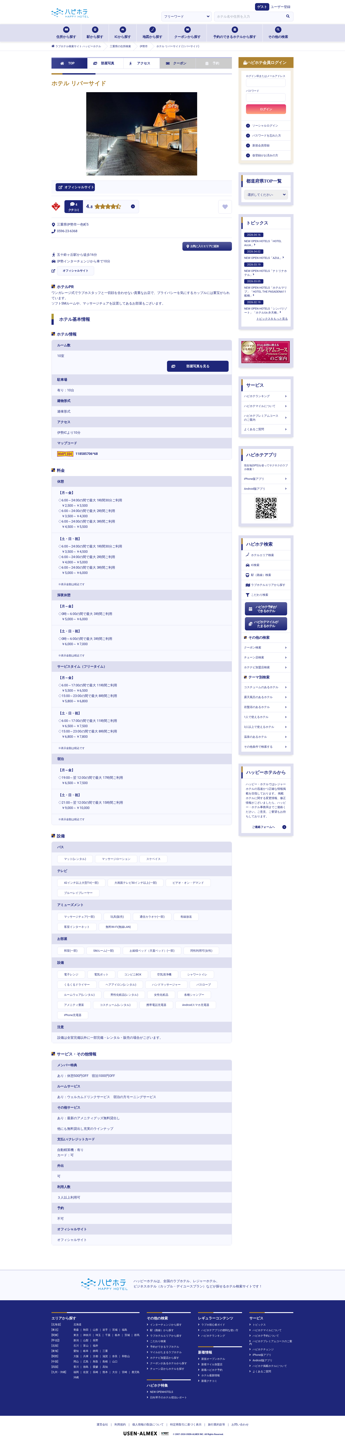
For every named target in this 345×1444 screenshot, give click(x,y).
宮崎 (124, 1372)
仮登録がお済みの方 (265, 155)
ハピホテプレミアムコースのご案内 (266, 417)
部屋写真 (103, 63)
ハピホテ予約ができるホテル (262, 609)
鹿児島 (135, 1372)
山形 (95, 1329)
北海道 (77, 1324)
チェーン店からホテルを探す (165, 1368)
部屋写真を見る (190, 366)
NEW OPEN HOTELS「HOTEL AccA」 (263, 240)
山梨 (85, 1340)
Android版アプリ (266, 488)
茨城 (127, 1335)
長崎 (95, 1372)
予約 (212, 63)
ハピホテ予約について (264, 1335)
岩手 (105, 1329)
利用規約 (120, 1424)
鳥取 (95, 1361)
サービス (255, 385)
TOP (67, 63)
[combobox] (248, 16)
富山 (85, 1345)
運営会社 (102, 1424)
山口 (114, 1361)
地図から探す (152, 32)
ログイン (266, 109)
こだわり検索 (257, 595)
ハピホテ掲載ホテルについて (268, 1365)
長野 (95, 1340)
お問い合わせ (240, 1424)
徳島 (85, 1366)
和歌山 (126, 1356)
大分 (114, 1372)
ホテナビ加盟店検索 (266, 667)
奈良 (114, 1356)
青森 (76, 1329)
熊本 (105, 1372)
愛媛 (95, 1366)
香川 (76, 1366)
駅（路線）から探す (160, 1330)
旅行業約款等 (216, 1424)
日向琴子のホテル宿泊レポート (167, 1397)
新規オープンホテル (211, 1358)
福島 (124, 1329)
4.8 (89, 207)
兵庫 (85, 1356)
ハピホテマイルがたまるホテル (263, 624)
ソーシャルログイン (265, 125)
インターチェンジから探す (164, 1324)
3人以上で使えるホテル (266, 727)
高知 (105, 1366)
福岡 (76, 1372)
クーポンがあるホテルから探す (167, 1363)
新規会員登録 (261, 145)
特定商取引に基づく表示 (186, 1424)
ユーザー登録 (280, 7)
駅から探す (95, 32)
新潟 (76, 1340)
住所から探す (66, 32)
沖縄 (76, 1377)
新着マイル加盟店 (210, 1364)
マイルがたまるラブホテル (164, 1352)
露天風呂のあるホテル (266, 697)
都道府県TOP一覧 (264, 181)
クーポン (176, 63)
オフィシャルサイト (75, 270)
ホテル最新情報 (209, 1375)
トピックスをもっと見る (272, 318)
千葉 (107, 1335)
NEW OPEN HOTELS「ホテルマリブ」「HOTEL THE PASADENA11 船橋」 (265, 288)
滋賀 (105, 1356)
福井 (95, 1345)
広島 (85, 1361)
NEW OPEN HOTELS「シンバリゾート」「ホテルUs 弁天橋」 (265, 307)
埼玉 (98, 1335)
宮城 (114, 1329)
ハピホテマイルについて (266, 406)
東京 (76, 1335)
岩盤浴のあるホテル (266, 707)
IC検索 (252, 565)
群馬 (136, 1335)
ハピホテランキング (266, 396)
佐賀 (85, 1372)
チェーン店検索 (266, 657)
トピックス (257, 222)
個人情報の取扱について (148, 1424)
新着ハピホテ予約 (210, 1369)
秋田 (85, 1329)
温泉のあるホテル (266, 736)
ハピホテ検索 (259, 544)
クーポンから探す (187, 32)
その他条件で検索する (266, 746)
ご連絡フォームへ (263, 827)
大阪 (76, 1356)
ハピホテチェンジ (261, 1349)
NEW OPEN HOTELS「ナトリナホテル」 (265, 269)
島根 (105, 1361)
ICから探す (122, 32)
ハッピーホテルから (266, 772)
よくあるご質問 (266, 429)
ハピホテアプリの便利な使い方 (218, 1330)
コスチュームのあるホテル (266, 687)
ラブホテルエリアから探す (265, 585)
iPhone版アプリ (266, 478)
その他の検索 (278, 32)
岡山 (76, 1361)
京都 (95, 1356)
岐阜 (85, 1350)
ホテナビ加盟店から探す (163, 1357)
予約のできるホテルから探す (234, 32)
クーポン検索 (266, 647)
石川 (76, 1345)
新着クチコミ (207, 1380)
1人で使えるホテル (266, 717)
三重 (105, 1350)
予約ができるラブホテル (163, 1346)
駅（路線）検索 (258, 575)
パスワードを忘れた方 (266, 135)
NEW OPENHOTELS (160, 1392)
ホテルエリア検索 (260, 555)
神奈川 (87, 1335)
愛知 (76, 1350)
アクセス (139, 63)
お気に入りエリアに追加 (202, 246)
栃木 (117, 1335)
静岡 (95, 1350)
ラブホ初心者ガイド (211, 1324)
